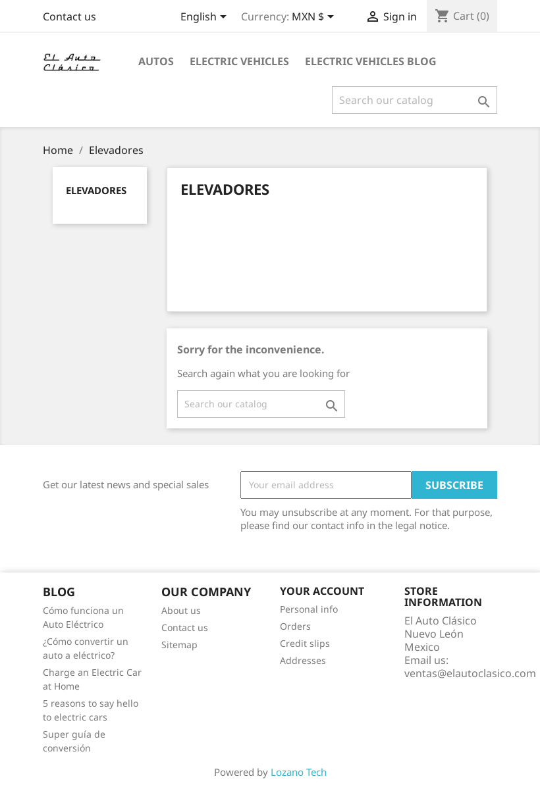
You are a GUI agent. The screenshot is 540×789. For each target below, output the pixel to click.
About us (181, 610)
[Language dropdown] (205, 18)
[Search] (414, 100)
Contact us (69, 16)
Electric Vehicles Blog (371, 61)
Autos (156, 61)
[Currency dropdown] (315, 18)
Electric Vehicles (239, 61)
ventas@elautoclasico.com (470, 673)
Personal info (309, 609)
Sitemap (179, 644)
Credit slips (305, 643)
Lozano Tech (299, 771)
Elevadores (96, 190)
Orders (295, 626)
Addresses (303, 660)
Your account (322, 591)
